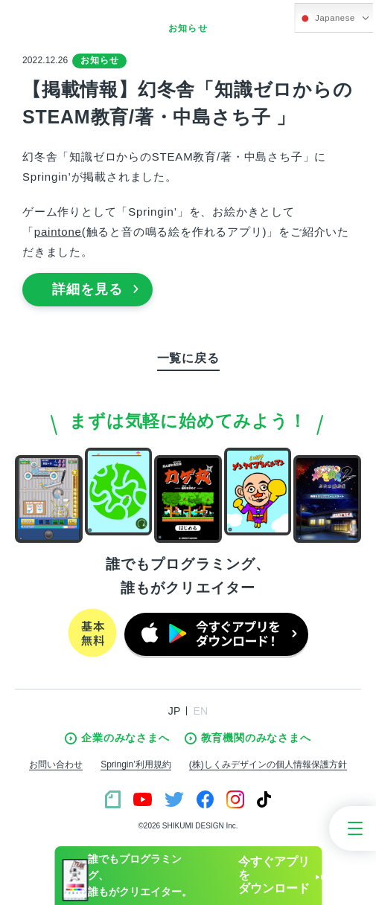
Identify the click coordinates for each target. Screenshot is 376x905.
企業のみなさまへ (117, 738)
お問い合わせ (56, 764)
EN (200, 711)
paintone (58, 231)
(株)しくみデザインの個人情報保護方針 (268, 764)
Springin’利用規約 (136, 764)
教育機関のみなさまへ (248, 738)
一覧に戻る (188, 358)
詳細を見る (95, 289)
